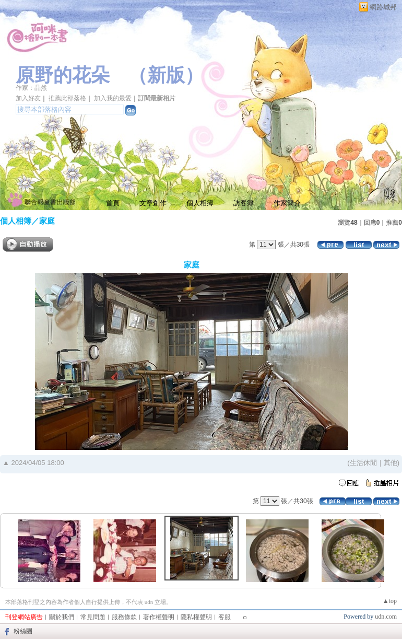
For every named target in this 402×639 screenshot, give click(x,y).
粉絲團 (23, 631)
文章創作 (153, 203)
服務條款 (124, 617)
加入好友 (28, 98)
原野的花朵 (63, 75)
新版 (166, 75)
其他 (390, 463)
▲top (390, 601)
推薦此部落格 (67, 98)
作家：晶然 (31, 87)
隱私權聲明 (196, 617)
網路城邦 (383, 7)
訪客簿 (243, 203)
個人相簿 (200, 203)
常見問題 (92, 617)
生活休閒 (363, 463)
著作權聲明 (158, 617)
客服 (224, 617)
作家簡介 (287, 203)
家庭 (47, 220)
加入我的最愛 (113, 98)
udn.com (386, 616)
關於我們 (61, 617)
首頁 (113, 203)
